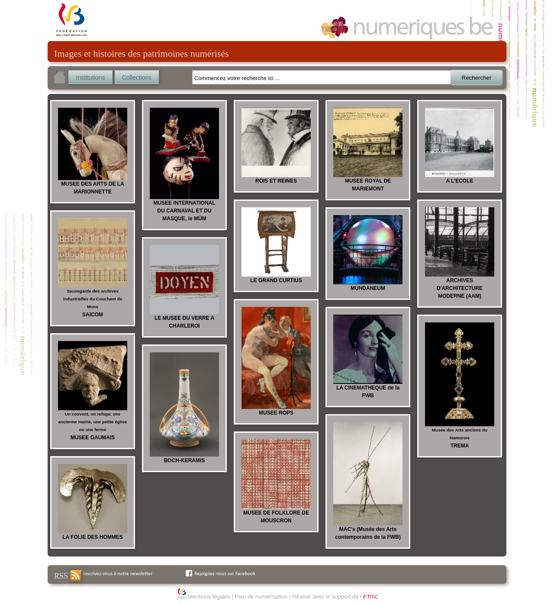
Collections (136, 77)
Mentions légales (209, 596)
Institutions (90, 77)
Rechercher (477, 77)
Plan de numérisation (261, 596)
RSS (67, 575)
